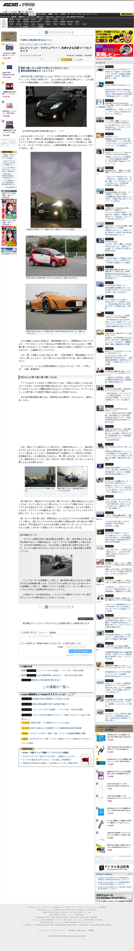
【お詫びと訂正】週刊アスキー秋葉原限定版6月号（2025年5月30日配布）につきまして (114, 883)
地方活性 (73, 16)
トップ (3, 14)
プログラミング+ (60, 16)
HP (63, 19)
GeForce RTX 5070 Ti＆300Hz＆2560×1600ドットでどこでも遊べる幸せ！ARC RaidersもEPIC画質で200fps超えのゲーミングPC (118, 93)
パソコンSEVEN (40, 19)
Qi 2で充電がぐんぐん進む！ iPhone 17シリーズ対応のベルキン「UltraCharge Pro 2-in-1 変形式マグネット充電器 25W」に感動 (118, 304)
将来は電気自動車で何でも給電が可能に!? (50, 704)
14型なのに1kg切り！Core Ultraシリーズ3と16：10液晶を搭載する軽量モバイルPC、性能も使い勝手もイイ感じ (118, 75)
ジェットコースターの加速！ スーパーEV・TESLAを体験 (60, 670)
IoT (12, 14)
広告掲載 (91, 930)
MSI (48, 19)
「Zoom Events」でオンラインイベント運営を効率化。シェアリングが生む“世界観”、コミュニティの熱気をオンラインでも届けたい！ (118, 397)
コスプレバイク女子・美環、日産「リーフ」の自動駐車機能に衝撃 (57, 733)
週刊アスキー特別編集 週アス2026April (9, 195)
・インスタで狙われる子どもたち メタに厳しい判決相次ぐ (8, 169)
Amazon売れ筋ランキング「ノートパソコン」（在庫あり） (8, 36)
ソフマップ (33, 26)
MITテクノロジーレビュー (85, 922)
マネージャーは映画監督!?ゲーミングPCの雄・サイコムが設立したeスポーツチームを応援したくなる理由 (118, 607)
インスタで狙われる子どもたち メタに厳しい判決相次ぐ (47, 760)
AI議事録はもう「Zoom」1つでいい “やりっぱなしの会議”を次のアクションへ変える (118, 111)
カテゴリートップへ (85, 619)
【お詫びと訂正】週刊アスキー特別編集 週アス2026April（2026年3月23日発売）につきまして (114, 878)
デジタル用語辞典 (64, 922)
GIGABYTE (33, 21)
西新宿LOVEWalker (60, 925)
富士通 (11, 19)
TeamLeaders (50, 16)
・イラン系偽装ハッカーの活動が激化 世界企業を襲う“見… (9, 182)
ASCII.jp (10, 4)
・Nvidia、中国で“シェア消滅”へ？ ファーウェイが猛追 (9, 156)
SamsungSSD (39, 21)
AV (69, 14)
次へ (69, 32)
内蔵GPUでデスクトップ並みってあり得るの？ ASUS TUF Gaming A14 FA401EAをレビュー (118, 232)
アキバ (73, 14)
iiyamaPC (26, 19)
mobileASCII (73, 922)
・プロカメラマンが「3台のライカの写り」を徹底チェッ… (8, 163)
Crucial (55, 21)
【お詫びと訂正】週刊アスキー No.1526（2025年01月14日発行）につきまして (115, 888)
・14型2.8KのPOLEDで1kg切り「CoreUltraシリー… (9, 176)
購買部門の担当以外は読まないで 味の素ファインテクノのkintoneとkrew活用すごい (119, 276)
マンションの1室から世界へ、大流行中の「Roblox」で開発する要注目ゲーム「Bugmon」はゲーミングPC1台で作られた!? (118, 215)
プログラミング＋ (78, 920)
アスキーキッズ (5, 16)
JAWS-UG (51, 912)
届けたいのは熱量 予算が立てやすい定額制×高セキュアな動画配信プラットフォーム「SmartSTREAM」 (118, 436)
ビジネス (18, 14)
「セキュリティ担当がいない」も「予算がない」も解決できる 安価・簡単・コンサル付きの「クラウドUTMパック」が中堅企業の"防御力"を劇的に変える (118, 181)
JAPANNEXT (26, 26)
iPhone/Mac (42, 14)
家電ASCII (22, 16)
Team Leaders (68, 920)
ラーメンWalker (26, 925)
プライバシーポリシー (59, 930)
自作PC (63, 14)
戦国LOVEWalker (106, 925)
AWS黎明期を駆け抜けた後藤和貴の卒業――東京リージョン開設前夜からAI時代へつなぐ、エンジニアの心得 (118, 655)
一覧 (57, 59)
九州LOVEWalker (83, 925)
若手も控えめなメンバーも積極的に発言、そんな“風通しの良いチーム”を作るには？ (118, 690)
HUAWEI (62, 21)
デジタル (27, 4)
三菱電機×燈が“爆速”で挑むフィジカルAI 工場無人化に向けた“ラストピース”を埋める (118, 199)
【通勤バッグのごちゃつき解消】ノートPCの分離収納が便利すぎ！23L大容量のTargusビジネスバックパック (118, 160)
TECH (25, 14)
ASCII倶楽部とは (11, 187)
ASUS (55, 19)
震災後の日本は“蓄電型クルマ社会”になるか (51, 699)
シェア (42, 59)
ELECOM (11, 21)
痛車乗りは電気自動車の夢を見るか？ (35, 40)
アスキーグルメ (31, 16)
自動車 (50, 14)
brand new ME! (79, 914)
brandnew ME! (40, 26)
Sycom (33, 19)
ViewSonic (70, 21)
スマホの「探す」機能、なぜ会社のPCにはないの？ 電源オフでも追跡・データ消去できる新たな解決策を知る (118, 247)
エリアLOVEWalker (37, 925)
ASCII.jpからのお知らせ (104, 874)
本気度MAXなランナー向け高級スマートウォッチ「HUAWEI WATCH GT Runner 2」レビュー (118, 674)
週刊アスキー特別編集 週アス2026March (9, 223)
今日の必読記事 (44, 922)
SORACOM (59, 917)
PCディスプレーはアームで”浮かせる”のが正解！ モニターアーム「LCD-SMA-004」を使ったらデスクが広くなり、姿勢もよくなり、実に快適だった (118, 503)
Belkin (77, 21)
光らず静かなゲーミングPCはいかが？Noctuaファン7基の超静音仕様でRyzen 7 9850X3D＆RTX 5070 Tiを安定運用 (118, 538)
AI (8, 14)
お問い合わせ (81, 930)
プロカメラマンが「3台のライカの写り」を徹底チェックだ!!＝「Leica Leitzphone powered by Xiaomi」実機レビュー (72, 756)
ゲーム (95, 14)
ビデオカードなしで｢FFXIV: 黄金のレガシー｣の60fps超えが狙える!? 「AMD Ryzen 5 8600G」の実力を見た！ (118, 717)
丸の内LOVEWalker (94, 925)
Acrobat (18, 24)
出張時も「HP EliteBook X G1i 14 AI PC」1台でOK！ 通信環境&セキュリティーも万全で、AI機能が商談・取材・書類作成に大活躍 (118, 341)
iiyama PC (63, 909)
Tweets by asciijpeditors (104, 59)
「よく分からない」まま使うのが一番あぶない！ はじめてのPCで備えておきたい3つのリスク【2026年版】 (118, 552)
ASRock (48, 21)
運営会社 (72, 930)
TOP (28, 907)
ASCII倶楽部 (127, 14)
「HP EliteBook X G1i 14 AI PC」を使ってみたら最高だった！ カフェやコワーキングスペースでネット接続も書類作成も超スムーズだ (118, 323)
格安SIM (13, 16)
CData (55, 24)
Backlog (62, 24)
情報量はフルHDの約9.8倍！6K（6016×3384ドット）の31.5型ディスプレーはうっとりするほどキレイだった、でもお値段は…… (118, 142)
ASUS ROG (26, 21)
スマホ (79, 14)
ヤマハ (77, 24)
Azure (33, 24)
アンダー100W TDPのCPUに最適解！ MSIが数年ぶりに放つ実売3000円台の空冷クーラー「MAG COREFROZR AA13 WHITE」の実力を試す (118, 417)
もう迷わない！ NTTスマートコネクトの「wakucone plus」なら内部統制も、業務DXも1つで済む (118, 589)
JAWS (11, 24)
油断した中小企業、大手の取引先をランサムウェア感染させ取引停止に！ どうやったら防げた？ (118, 571)
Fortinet (70, 24)
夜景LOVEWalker (72, 925)
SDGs (68, 16)
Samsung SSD (40, 917)
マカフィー (11, 26)
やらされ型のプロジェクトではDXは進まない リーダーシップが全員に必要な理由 (118, 127)
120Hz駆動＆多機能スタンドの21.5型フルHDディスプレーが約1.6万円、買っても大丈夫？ (118, 290)
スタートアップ (86, 14)
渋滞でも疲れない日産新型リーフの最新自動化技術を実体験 (56, 728)
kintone (26, 24)
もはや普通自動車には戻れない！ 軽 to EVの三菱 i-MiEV (60, 675)
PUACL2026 (80, 16)
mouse (19, 19)
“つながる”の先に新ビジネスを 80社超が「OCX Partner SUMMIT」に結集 (118, 523)
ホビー (57, 14)
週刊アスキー (40, 16)
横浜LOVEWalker (49, 925)
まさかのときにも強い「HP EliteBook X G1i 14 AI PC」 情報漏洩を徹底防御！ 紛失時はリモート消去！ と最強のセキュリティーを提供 (118, 360)
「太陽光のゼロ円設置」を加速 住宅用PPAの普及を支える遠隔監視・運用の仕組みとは (118, 379)
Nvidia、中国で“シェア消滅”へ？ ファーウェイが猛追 (45, 752)
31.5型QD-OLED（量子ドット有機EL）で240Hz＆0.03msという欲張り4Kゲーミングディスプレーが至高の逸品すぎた (118, 623)
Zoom (84, 24)
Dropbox (48, 24)
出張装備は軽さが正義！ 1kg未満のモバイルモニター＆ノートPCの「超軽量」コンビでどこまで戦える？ (118, 703)
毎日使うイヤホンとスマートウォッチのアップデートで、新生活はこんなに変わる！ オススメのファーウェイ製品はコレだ (118, 488)
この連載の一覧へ (56, 687)
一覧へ (129, 874)
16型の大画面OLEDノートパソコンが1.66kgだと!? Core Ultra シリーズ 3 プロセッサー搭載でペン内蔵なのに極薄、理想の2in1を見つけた (118, 455)
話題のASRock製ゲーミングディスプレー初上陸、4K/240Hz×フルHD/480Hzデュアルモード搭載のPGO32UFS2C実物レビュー (118, 471)
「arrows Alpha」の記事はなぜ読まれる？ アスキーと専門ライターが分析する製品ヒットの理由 (118, 260)
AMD (18, 21)
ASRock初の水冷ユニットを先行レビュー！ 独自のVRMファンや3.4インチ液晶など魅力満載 (118, 637)
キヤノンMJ (18, 26)
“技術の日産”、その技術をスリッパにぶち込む (50, 723)
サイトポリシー (44, 930)
